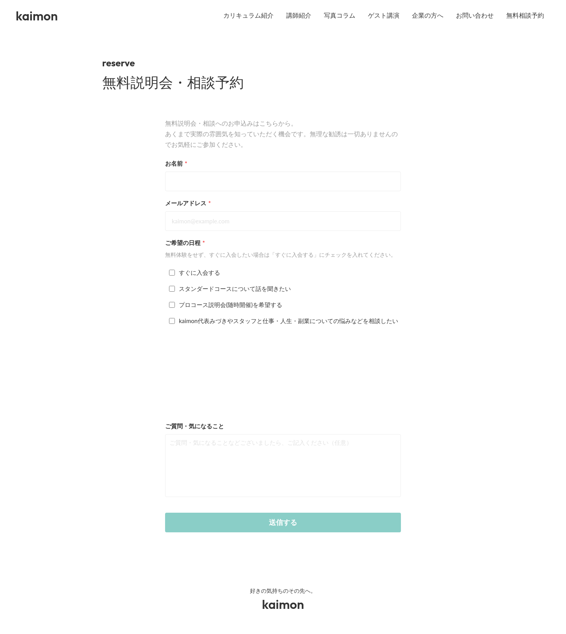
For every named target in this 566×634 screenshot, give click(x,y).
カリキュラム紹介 (248, 15)
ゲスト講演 (383, 15)
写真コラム (339, 15)
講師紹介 (298, 15)
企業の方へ (427, 15)
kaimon (37, 15)
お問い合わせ (475, 15)
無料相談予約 (525, 15)
